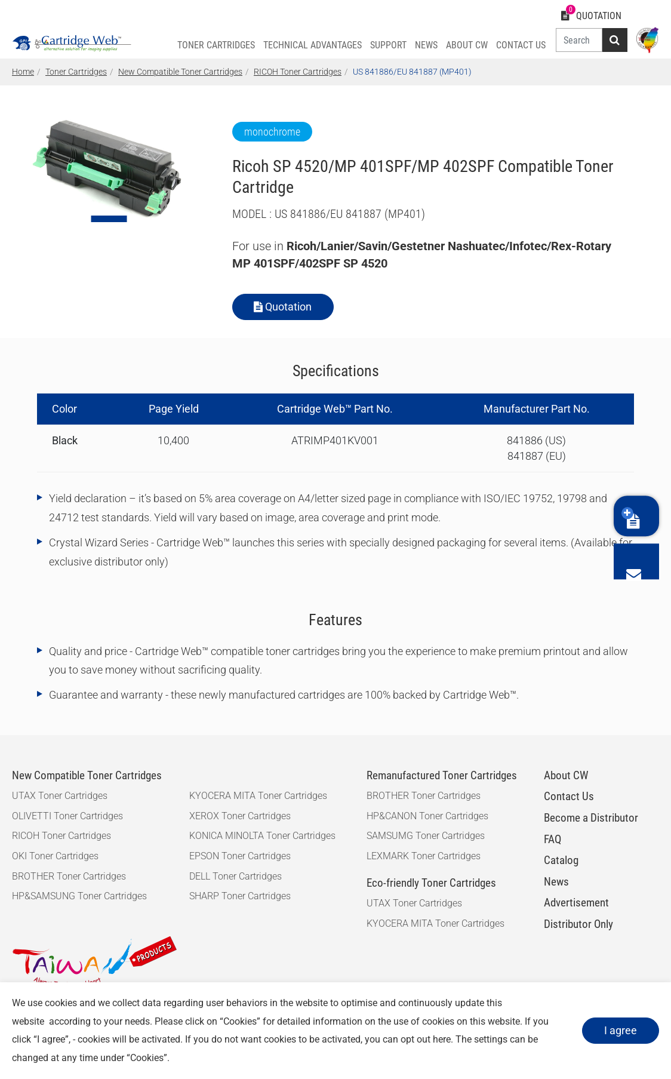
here (442, 1039)
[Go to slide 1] (109, 219)
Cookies (240, 1021)
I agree (618, 1030)
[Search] (578, 40)
